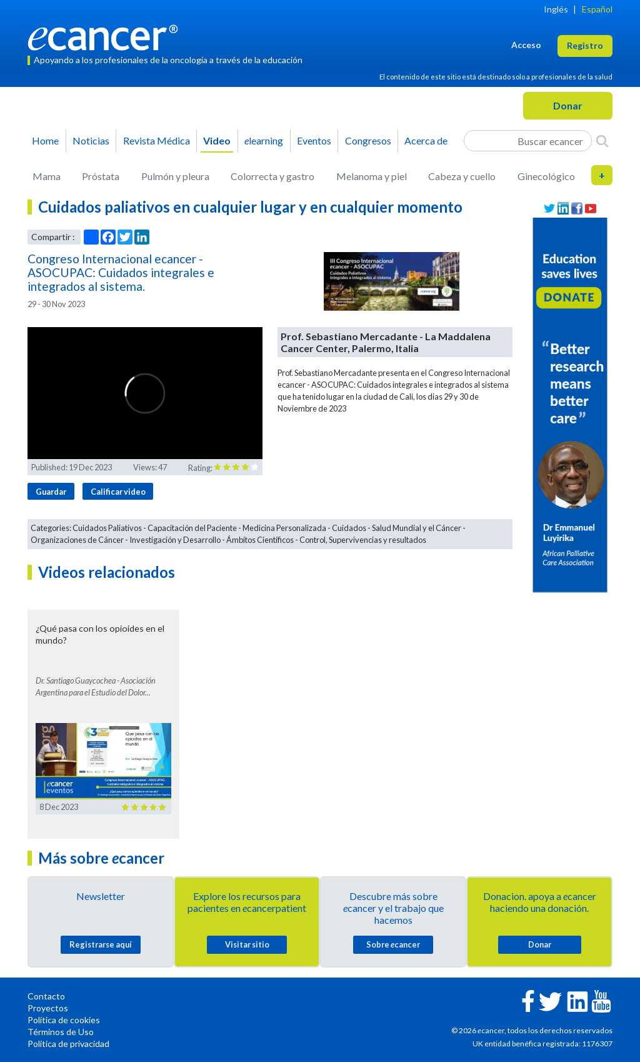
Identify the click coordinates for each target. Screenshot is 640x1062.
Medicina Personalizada (284, 528)
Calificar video (118, 492)
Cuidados (349, 528)
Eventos (314, 140)
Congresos (368, 140)
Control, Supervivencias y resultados (362, 540)
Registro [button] (585, 45)
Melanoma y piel (371, 176)
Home (45, 140)
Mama (46, 176)
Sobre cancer (393, 944)
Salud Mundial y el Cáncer (416, 528)
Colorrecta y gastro (272, 176)
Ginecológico (546, 176)
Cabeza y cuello (462, 176)
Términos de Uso (61, 1031)
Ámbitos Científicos (260, 540)
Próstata (100, 176)
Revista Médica (156, 140)
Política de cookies (64, 1019)
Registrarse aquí (100, 944)
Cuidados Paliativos (107, 528)
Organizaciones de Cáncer (77, 540)
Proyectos (48, 1008)
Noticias (90, 140)
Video (217, 140)
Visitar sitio (247, 944)
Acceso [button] (526, 44)
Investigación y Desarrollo (175, 540)
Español (597, 9)
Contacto (46, 996)
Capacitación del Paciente (192, 528)
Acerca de (426, 140)
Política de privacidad (68, 1043)
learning (263, 140)
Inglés (556, 9)
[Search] (602, 140)
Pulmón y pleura (175, 176)
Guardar (51, 492)
